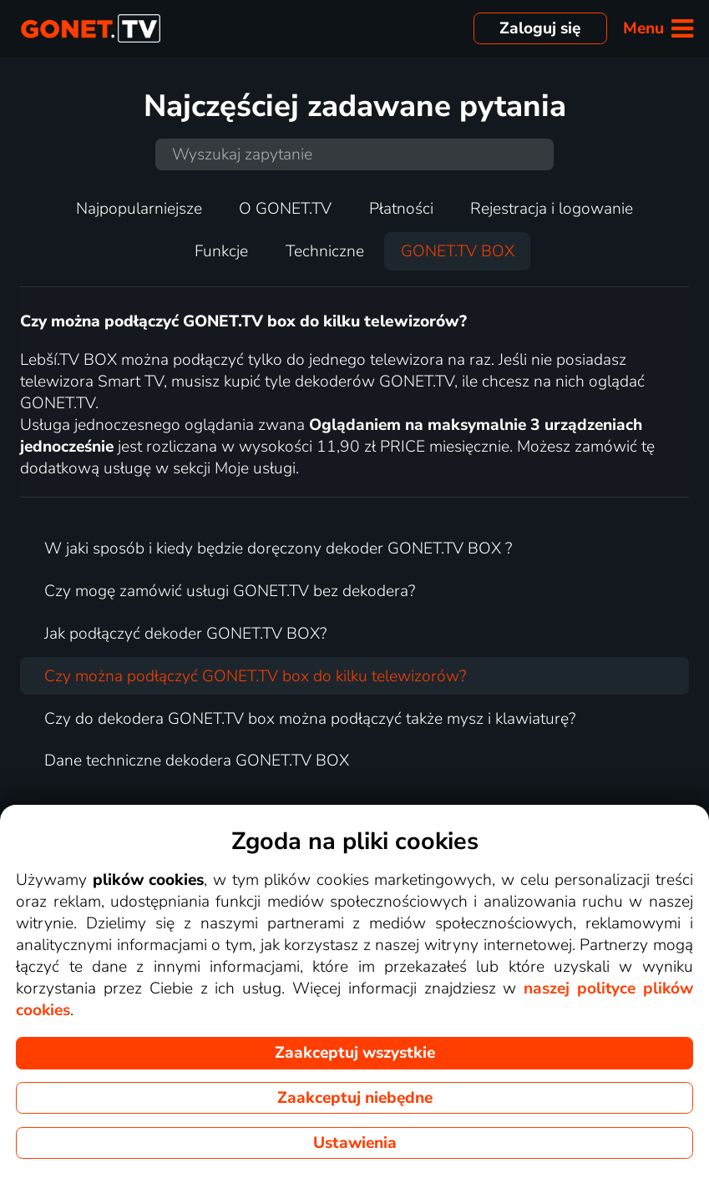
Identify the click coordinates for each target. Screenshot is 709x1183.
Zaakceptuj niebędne (355, 1098)
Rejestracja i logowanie (551, 209)
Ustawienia (355, 1143)
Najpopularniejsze (139, 209)
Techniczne (325, 251)
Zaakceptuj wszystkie (355, 1053)
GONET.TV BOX (457, 251)
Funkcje (221, 251)
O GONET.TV (285, 209)
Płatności (401, 209)
